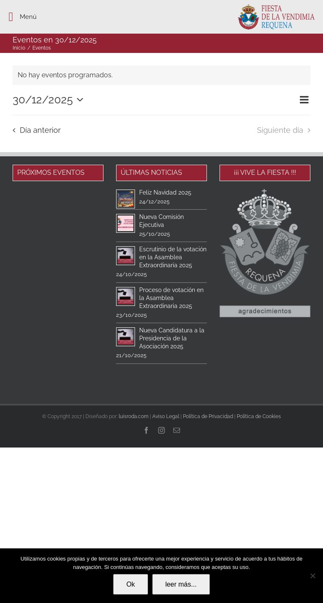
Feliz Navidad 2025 (165, 192)
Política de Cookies (259, 416)
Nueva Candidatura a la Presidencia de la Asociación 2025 (171, 338)
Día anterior (40, 130)
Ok (130, 584)
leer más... (181, 584)
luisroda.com (133, 416)
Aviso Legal (165, 416)
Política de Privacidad (208, 416)
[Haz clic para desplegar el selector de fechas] (50, 100)
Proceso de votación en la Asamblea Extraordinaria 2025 (171, 298)
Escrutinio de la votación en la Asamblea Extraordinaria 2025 (173, 257)
